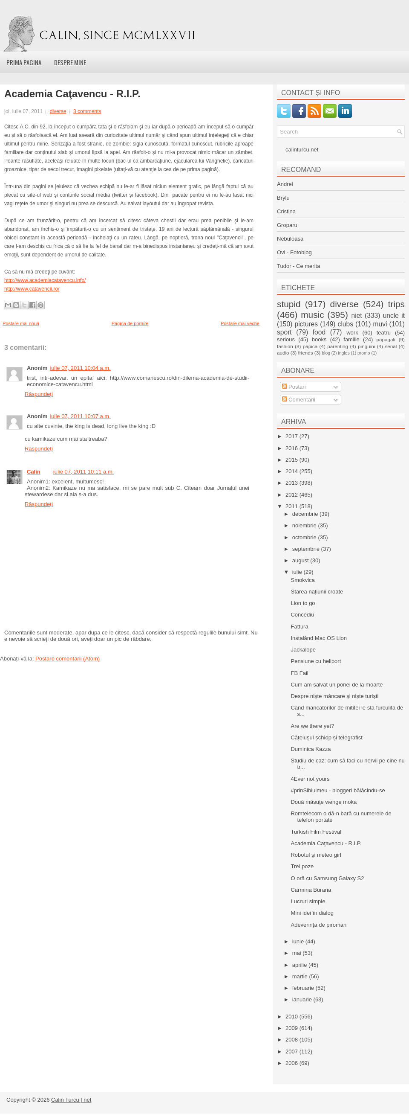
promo (363, 353)
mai (297, 953)
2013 (292, 483)
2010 (292, 1016)
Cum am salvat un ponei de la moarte (337, 684)
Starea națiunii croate (317, 591)
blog (326, 353)
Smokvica (302, 580)
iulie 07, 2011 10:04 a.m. (80, 368)
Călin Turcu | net (71, 1100)
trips (396, 304)
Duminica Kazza (311, 749)
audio (283, 352)
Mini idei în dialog (312, 913)
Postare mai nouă (21, 323)
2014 (292, 471)
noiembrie (305, 525)
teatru (384, 332)
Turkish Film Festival (316, 832)
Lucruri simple (308, 901)
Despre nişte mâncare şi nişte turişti (334, 696)
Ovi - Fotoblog (294, 252)
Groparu (287, 225)
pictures (306, 324)
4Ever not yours (310, 779)
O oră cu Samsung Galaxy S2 (327, 878)
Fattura (299, 626)
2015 (292, 460)
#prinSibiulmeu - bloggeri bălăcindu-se (338, 790)
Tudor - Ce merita (298, 266)
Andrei (285, 184)
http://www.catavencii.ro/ (31, 289)
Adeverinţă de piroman (318, 925)
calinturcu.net (301, 149)
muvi (380, 324)
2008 (292, 1039)
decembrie (306, 514)
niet (356, 315)
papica (310, 346)
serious (286, 339)
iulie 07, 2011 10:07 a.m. (80, 416)
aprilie (300, 965)
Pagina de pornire (130, 323)
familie (351, 339)
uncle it (394, 315)
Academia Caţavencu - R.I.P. (72, 94)
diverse (58, 111)
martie (300, 976)
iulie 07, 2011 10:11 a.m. (83, 471)
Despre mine (70, 62)
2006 (292, 1063)
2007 (292, 1051)
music (312, 315)
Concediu (302, 614)
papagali (386, 339)
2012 (292, 495)
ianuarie (303, 999)
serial (391, 346)
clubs (345, 324)
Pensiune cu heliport (316, 661)
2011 (292, 506)
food (319, 332)
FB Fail (299, 673)
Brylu (283, 198)
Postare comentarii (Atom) (67, 658)
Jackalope (303, 649)
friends (305, 352)
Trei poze (302, 866)
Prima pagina (23, 62)
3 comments (87, 111)
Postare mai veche (240, 323)
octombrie (305, 537)
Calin (33, 471)
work (352, 332)
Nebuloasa (290, 239)
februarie (304, 988)
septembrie (306, 549)
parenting (337, 346)
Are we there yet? (312, 726)
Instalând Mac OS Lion (319, 638)
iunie (298, 941)
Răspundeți (39, 394)
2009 (292, 1028)
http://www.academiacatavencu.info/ (45, 280)
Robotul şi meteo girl (316, 855)
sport (284, 332)
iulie (298, 572)
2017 (292, 436)
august (301, 560)
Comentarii (298, 399)
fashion (285, 346)
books (319, 339)
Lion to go (303, 603)
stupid (289, 304)
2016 (292, 448)
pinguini (366, 346)
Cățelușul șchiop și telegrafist (326, 737)
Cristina (286, 211)
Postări (294, 387)
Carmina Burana (311, 890)
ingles (343, 353)
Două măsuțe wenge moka (324, 802)
